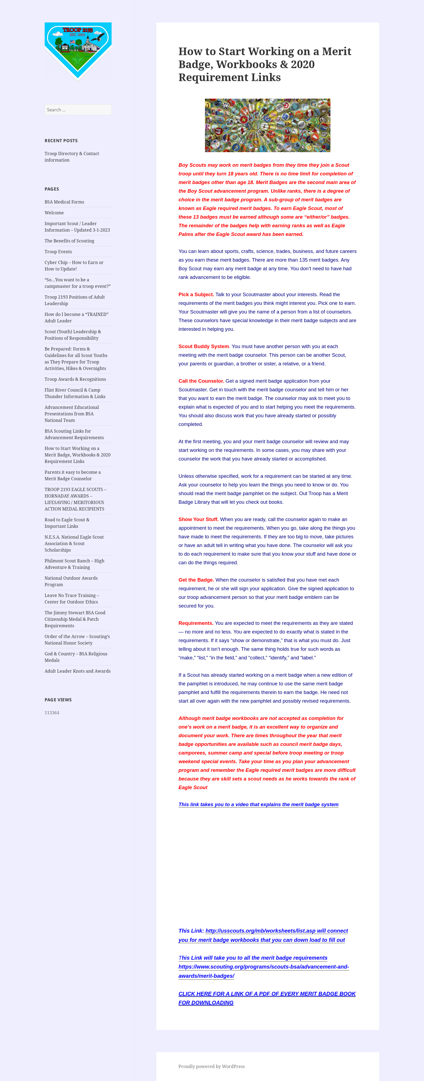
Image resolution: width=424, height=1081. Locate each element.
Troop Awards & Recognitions (75, 379)
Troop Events (58, 252)
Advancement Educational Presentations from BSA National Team (72, 413)
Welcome (54, 213)
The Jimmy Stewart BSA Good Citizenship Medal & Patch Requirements (75, 619)
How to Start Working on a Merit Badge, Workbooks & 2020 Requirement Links (78, 454)
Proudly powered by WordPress (211, 1066)
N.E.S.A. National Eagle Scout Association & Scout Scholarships (74, 543)
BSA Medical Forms (64, 202)
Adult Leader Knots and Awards (78, 671)
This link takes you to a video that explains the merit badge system (258, 804)
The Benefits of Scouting (69, 241)
